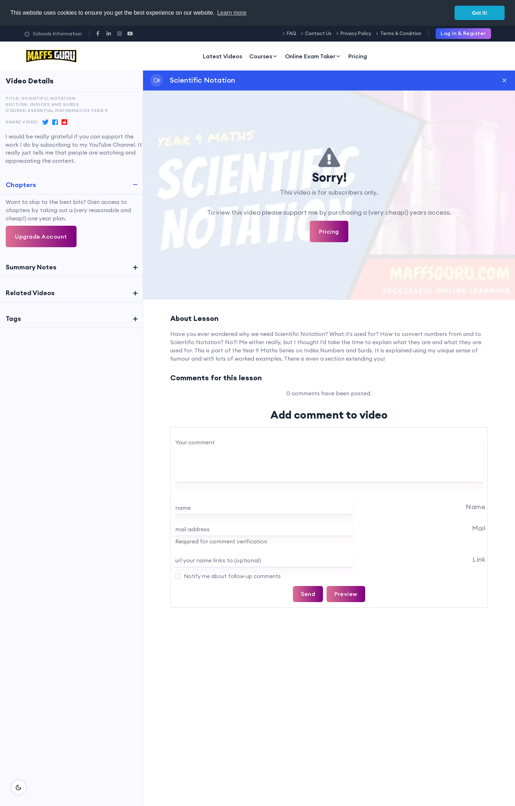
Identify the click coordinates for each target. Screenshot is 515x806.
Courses (263, 56)
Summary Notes (31, 267)
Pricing (357, 56)
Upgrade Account (41, 236)
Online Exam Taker (313, 56)
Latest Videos (222, 56)
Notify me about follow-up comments (231, 576)
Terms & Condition (400, 33)
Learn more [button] (231, 13)
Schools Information (53, 33)
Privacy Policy (355, 33)
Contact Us (318, 33)
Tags (13, 318)
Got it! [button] (479, 13)
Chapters (21, 185)
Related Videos (30, 293)
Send (308, 593)
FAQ (291, 33)
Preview (345, 593)
